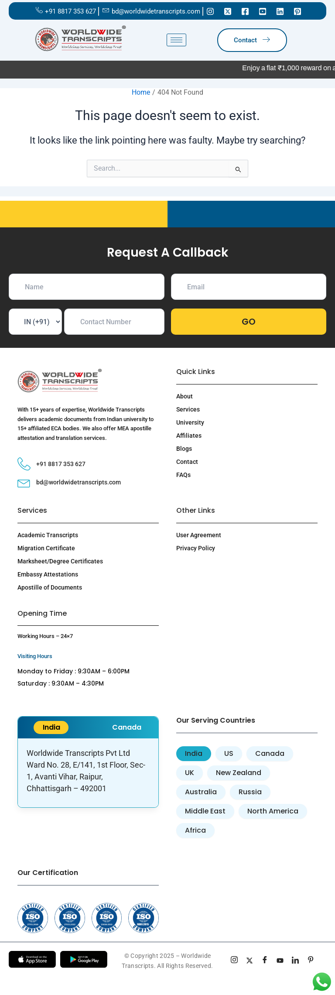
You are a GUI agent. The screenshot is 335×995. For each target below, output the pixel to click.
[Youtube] (262, 11)
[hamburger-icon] (176, 40)
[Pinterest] (297, 11)
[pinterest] (310, 961)
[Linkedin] (280, 11)
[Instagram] (210, 11)
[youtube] (280, 961)
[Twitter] (227, 11)
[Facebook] (245, 11)
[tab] (193, 753)
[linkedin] (295, 961)
